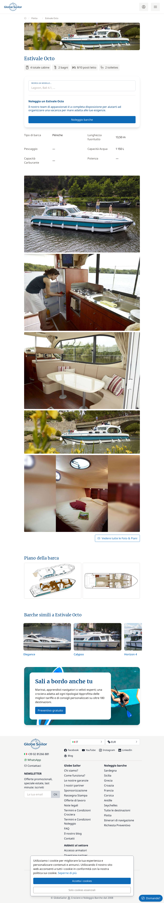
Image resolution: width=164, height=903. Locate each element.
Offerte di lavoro (75, 800)
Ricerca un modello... (41, 83)
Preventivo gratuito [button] (50, 710)
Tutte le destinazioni (117, 810)
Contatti (69, 838)
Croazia (109, 785)
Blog (68, 755)
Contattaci (32, 766)
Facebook (71, 750)
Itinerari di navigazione (119, 820)
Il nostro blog (73, 833)
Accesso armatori (75, 850)
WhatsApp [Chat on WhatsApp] (32, 760)
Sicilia (107, 775)
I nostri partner (74, 785)
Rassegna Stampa (75, 795)
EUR (123, 742)
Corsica (109, 795)
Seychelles (110, 805)
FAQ (66, 828)
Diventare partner (76, 855)
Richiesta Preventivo (117, 825)
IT (87, 742)
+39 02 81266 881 (36, 754)
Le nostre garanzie (76, 780)
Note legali (71, 805)
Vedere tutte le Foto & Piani (117, 538)
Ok (55, 794)
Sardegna (110, 770)
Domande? (150, 898)
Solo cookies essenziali (82, 890)
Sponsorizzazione (75, 790)
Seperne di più (67, 873)
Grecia (108, 780)
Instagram (107, 750)
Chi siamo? (71, 770)
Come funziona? (74, 775)
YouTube (89, 750)
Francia (109, 790)
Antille (108, 800)
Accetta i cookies (82, 881)
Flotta (107, 815)
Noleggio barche (82, 120)
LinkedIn (125, 750)
